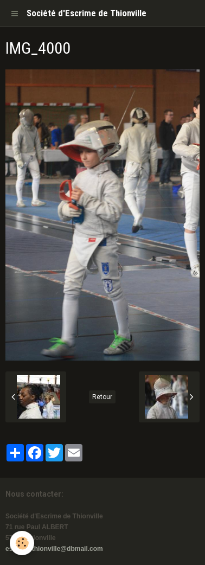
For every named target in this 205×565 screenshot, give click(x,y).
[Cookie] (22, 543)
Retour (102, 397)
